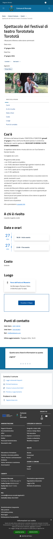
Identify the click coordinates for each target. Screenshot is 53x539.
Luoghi (29, 466)
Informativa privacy (7, 512)
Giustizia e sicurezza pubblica (10, 455)
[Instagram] (42, 419)
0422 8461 (15, 498)
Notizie (29, 453)
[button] (26, 536)
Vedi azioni (17, 62)
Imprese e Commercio (33, 436)
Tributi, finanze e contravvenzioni (11, 457)
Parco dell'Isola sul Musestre (20, 282)
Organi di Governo (6, 428)
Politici (3, 438)
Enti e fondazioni (6, 436)
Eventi (23, 16)
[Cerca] (49, 8)
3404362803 (16, 329)
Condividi (8, 62)
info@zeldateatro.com (14, 333)
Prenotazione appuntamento (35, 478)
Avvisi (29, 458)
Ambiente (4, 460)
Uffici (2, 433)
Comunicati (30, 455)
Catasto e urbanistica (33, 438)
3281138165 (16, 326)
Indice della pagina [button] (12, 99)
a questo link (21, 204)
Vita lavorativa (31, 433)
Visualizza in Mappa (27, 303)
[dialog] (26, 528)
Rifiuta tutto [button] (33, 532)
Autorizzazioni (5, 465)
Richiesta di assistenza (34, 486)
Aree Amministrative (7, 431)
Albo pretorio (5, 510)
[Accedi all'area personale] (45, 2)
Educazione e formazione (8, 453)
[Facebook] (42, 416)
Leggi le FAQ (30, 483)
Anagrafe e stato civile (34, 428)
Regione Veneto (7, 2)
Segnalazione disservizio (34, 481)
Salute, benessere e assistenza (10, 462)
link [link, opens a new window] (43, 528)
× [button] (51, 520)
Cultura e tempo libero (34, 431)
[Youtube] (46, 416)
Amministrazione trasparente (10, 507)
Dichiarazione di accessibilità (9, 517)
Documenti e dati (6, 443)
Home (4, 16)
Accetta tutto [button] (19, 532)
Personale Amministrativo (9, 441)
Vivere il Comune (13, 16)
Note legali (4, 515)
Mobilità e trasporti (33, 441)
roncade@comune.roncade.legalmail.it (12, 495)
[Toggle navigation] (3, 8)
